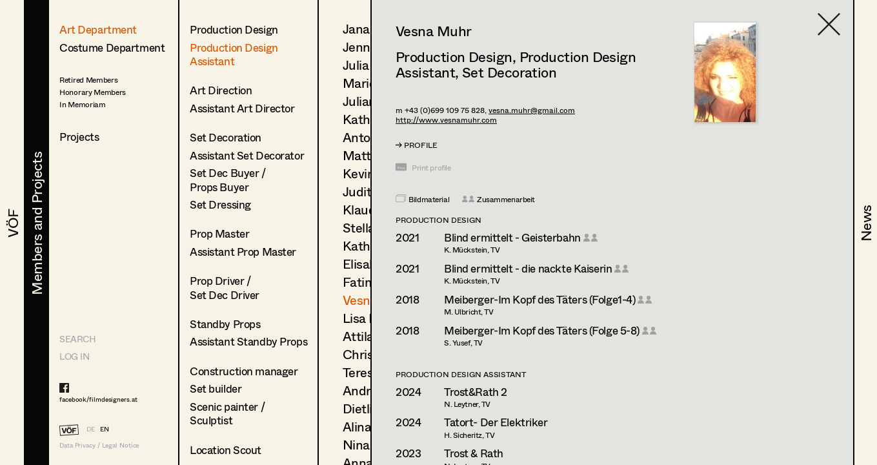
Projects (79, 136)
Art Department (98, 29)
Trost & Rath (473, 453)
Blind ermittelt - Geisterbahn (512, 237)
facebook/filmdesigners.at (98, 399)
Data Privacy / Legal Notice (99, 445)
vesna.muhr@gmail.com (532, 110)
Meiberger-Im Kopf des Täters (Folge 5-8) (542, 330)
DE (90, 429)
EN (104, 429)
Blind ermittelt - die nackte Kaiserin (528, 268)
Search (77, 339)
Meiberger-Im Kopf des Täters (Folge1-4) (539, 299)
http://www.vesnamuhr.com (446, 120)
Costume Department (112, 47)
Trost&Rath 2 (475, 391)
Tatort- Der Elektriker (496, 422)
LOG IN (74, 356)
